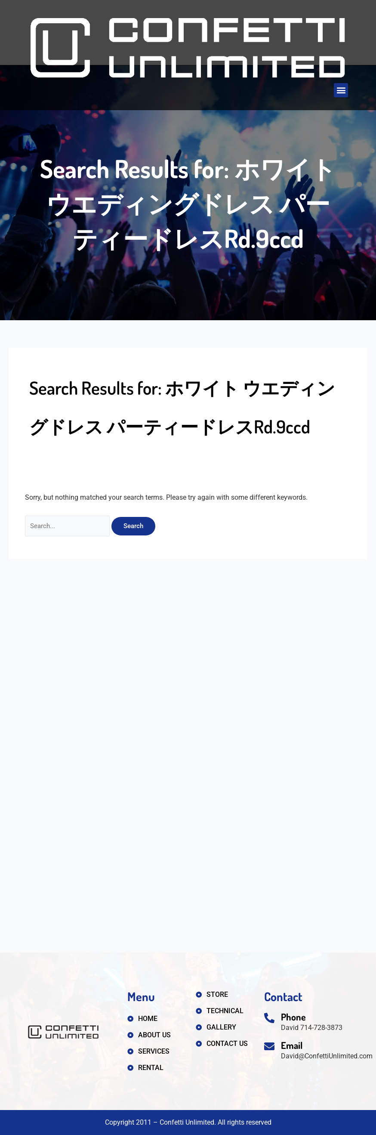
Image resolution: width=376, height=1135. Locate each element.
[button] (341, 90)
